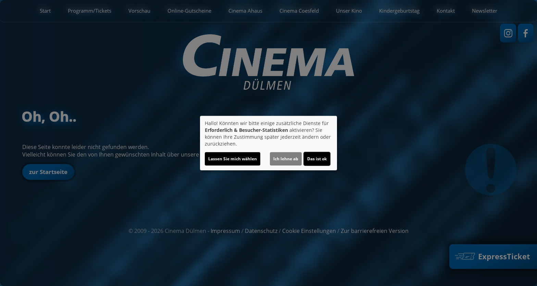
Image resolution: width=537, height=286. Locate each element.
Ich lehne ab (285, 159)
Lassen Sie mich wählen (232, 159)
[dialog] (268, 143)
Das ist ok (317, 159)
